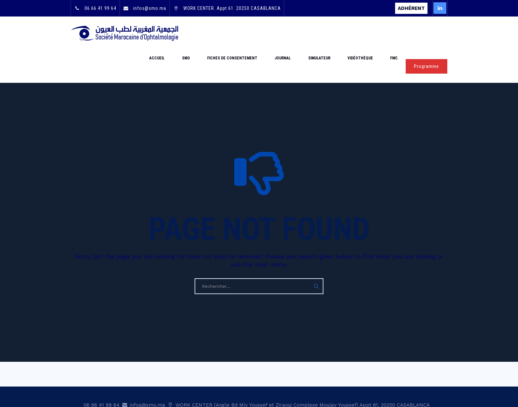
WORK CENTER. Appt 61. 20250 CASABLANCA (231, 8)
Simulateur (338, 33)
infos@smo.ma (149, 8)
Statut (348, 382)
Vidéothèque (372, 33)
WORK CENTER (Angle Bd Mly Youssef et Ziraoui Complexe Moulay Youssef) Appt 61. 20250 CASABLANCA (302, 372)
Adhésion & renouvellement (304, 382)
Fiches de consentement (267, 33)
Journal (310, 33)
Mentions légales (382, 382)
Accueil (207, 33)
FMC (398, 33)
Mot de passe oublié (242, 382)
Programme (426, 33)
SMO (228, 33)
